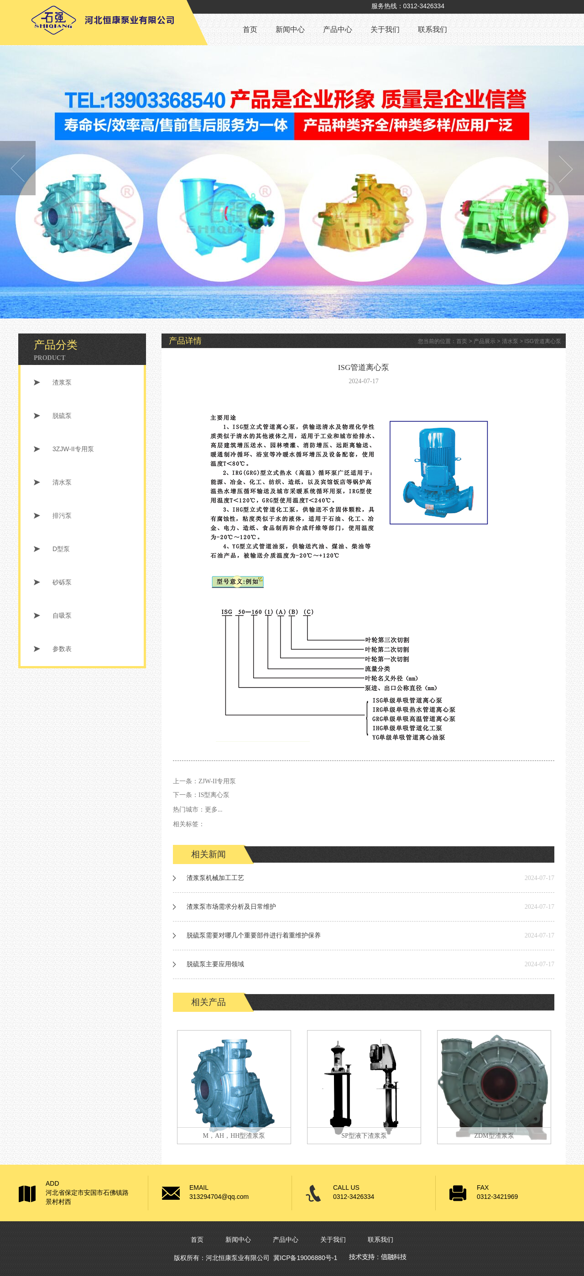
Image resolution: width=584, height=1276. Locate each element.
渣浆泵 (62, 382)
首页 (250, 29)
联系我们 (432, 29)
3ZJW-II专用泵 (73, 449)
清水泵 (62, 482)
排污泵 (62, 515)
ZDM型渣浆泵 (494, 1135)
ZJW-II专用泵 (217, 781)
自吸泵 (62, 615)
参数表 (62, 648)
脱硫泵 (62, 415)
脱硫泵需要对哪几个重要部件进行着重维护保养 (254, 935)
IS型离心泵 (213, 795)
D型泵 (61, 548)
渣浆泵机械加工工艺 (215, 878)
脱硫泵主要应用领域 (215, 964)
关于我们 (385, 29)
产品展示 (484, 341)
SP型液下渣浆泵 (364, 1135)
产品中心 (337, 29)
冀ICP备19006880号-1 (305, 1257)
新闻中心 (290, 29)
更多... (214, 809)
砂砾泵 (62, 582)
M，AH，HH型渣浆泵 (234, 1135)
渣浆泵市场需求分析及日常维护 (231, 906)
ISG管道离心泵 (542, 341)
